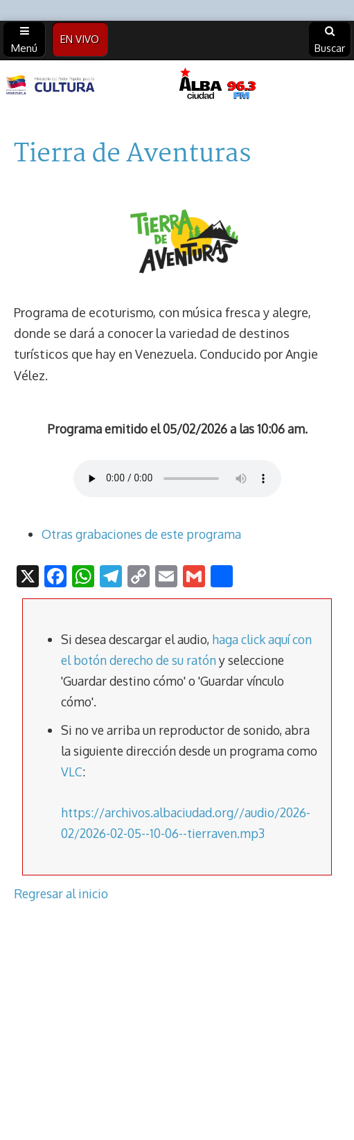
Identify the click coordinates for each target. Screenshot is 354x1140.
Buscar (330, 40)
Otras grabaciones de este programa (141, 534)
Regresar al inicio (61, 893)
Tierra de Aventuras (132, 154)
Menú (24, 40)
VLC (71, 771)
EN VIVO (79, 39)
